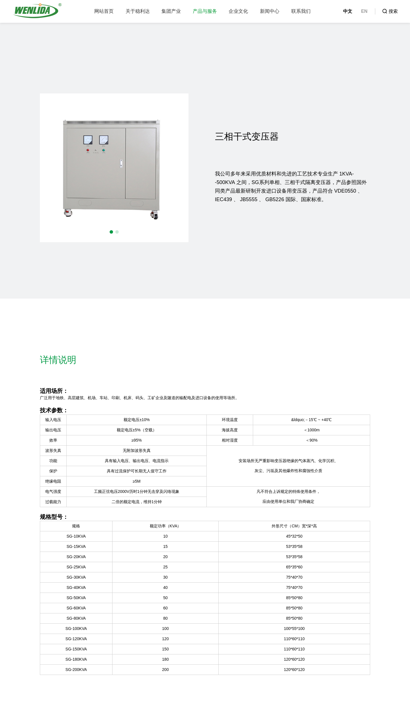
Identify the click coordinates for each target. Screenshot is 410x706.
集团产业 (171, 11)
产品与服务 (205, 11)
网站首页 (104, 11)
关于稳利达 (138, 11)
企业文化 (238, 11)
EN (364, 11)
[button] (111, 232)
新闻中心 (269, 11)
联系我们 (301, 11)
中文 (347, 11)
